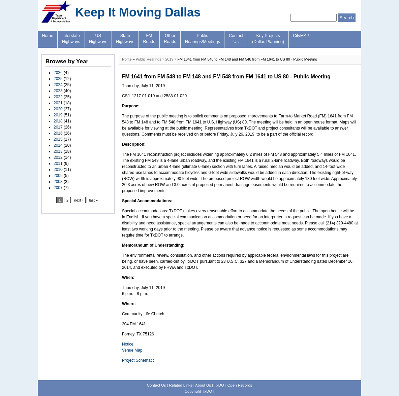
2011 (58, 163)
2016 (58, 133)
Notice (127, 344)
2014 (58, 145)
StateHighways (125, 38)
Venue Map (132, 350)
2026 (58, 72)
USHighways (98, 38)
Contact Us (156, 385)
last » (93, 200)
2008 (58, 181)
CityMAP (301, 35)
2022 (58, 97)
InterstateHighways (71, 38)
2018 (58, 121)
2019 (58, 115)
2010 (58, 169)
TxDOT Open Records (233, 385)
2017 (58, 127)
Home (47, 35)
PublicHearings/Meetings (202, 38)
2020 (58, 109)
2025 (58, 78)
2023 (58, 90)
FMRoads (149, 38)
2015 (58, 139)
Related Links (180, 385)
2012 (58, 157)
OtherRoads (170, 38)
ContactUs (236, 38)
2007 (58, 187)
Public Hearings (148, 59)
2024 (58, 84)
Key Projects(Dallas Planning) (268, 38)
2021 (58, 103)
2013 (58, 151)
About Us (203, 385)
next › (78, 200)
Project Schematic (138, 360)
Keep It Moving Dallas (138, 12)
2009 (58, 175)
